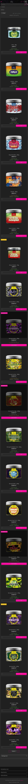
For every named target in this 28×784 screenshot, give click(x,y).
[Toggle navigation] (1, 1)
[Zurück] (10, 751)
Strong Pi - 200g (14, 703)
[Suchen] (13, 4)
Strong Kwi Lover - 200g (14, 593)
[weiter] (18, 751)
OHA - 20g (14, 44)
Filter (3, 13)
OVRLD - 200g (14, 81)
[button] (21, 2)
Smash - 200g (14, 191)
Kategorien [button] (5, 756)
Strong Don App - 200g (14, 411)
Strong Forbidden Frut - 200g (14, 447)
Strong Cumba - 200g (14, 374)
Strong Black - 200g (14, 301)
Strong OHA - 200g (14, 666)
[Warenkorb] (25, 2)
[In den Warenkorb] (21, 52)
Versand (21, 780)
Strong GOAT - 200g (14, 483)
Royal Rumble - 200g (14, 154)
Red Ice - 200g (14, 118)
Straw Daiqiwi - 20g (14, 265)
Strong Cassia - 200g (14, 338)
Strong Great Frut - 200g (14, 520)
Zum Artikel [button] (14, 345)
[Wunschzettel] (23, 2)
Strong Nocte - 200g (14, 629)
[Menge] (8, 52)
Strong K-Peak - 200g (14, 557)
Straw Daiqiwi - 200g (14, 228)
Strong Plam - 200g (14, 739)
